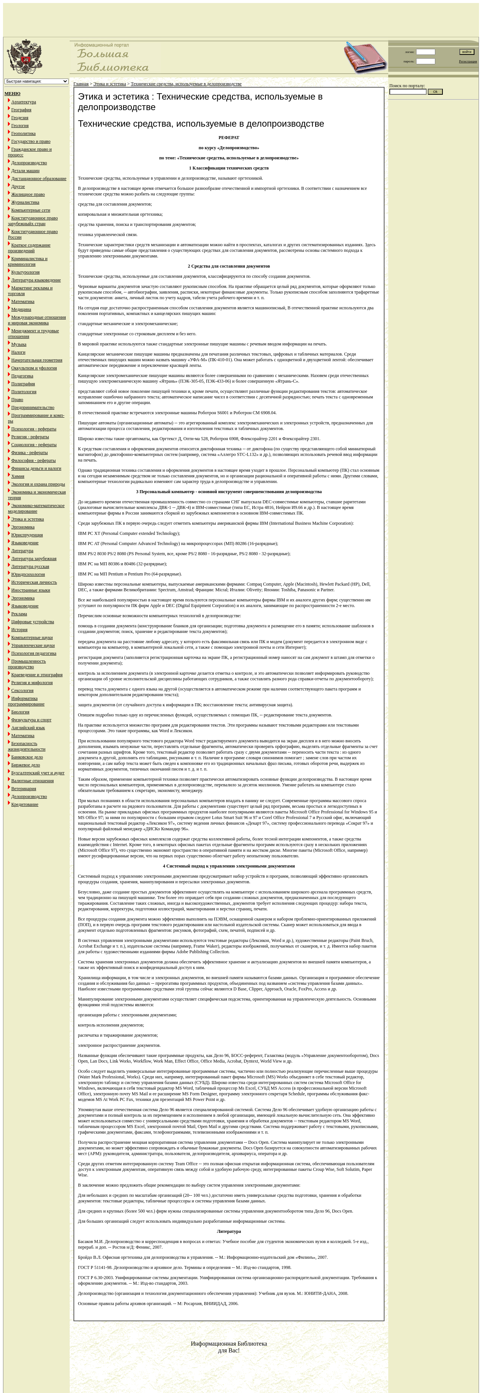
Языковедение (24, 542)
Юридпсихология (28, 574)
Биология (20, 712)
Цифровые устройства (32, 621)
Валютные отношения (32, 780)
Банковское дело (27, 757)
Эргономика (23, 527)
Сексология (22, 690)
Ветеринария (23, 788)
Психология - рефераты (33, 429)
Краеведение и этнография (37, 674)
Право (17, 399)
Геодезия (19, 117)
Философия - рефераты (33, 460)
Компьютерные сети (30, 210)
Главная (80, 83)
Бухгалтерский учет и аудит (37, 772)
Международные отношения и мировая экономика (37, 320)
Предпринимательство (32, 407)
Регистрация (468, 61)
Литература (22, 550)
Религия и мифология (32, 682)
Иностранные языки (30, 590)
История (19, 629)
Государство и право (30, 141)
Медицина (21, 309)
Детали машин (25, 170)
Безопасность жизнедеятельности (27, 746)
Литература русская (30, 566)
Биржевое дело (25, 765)
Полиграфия (23, 383)
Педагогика (22, 376)
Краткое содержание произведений (29, 247)
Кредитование (24, 804)
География (21, 109)
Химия (17, 476)
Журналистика (25, 202)
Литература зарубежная (33, 558)
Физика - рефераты (29, 452)
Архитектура (23, 101)
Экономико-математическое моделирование (36, 508)
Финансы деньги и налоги (36, 468)
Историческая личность (34, 582)
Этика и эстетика (27, 519)
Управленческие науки (33, 645)
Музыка (18, 344)
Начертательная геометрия (37, 360)
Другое (18, 186)
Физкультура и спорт (31, 719)
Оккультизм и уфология (34, 368)
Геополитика (23, 133)
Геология (20, 125)
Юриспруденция (27, 535)
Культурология (25, 272)
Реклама (19, 613)
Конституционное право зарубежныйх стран (33, 220)
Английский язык (28, 727)
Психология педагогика (33, 653)
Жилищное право (28, 194)
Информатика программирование (26, 701)
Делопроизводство (29, 162)
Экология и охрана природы (38, 484)
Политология (24, 391)
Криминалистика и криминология (27, 261)
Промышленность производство (27, 664)
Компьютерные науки (32, 637)
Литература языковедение (36, 280)
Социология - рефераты (33, 444)
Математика (22, 301)
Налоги (18, 352)
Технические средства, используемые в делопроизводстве (186, 83)
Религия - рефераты (30, 436)
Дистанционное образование (38, 178)
